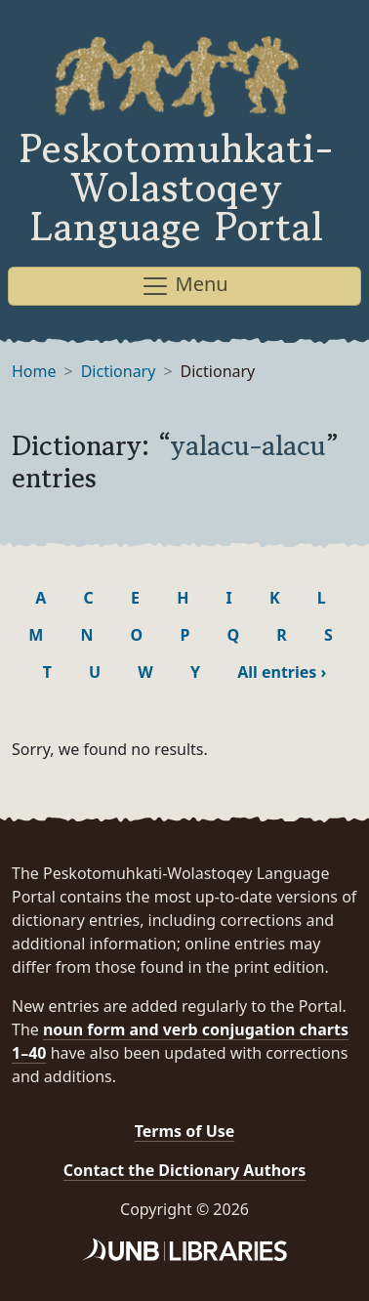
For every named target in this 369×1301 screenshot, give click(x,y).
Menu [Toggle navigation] (184, 286)
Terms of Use (185, 1131)
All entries (281, 672)
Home (34, 371)
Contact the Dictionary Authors (185, 1170)
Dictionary (118, 371)
